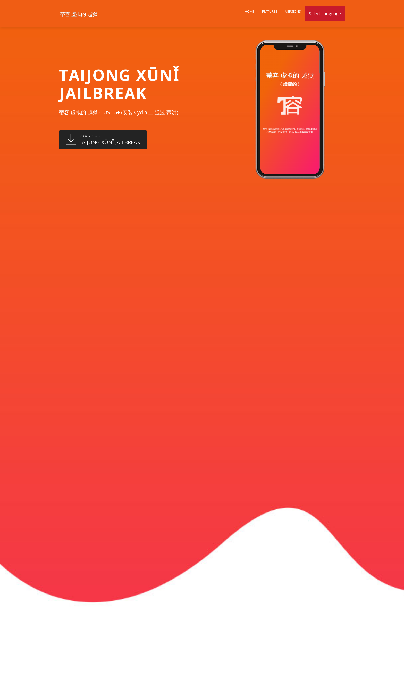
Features (269, 11)
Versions (293, 11)
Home (249, 11)
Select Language (325, 14)
